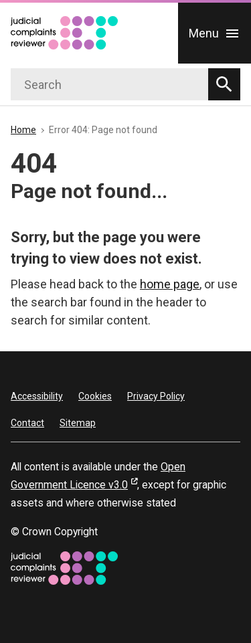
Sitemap (78, 423)
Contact (27, 423)
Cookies (95, 396)
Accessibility (37, 396)
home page (169, 284)
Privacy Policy (156, 396)
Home (23, 129)
